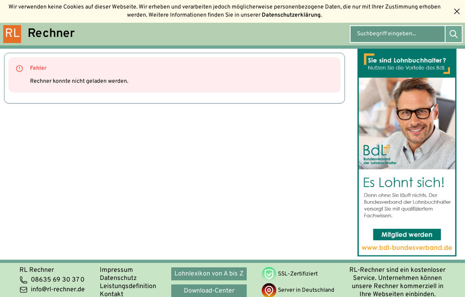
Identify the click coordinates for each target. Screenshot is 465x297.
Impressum (116, 270)
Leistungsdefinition (128, 286)
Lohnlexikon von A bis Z (208, 274)
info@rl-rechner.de (52, 290)
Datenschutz (118, 278)
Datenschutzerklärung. (292, 15)
